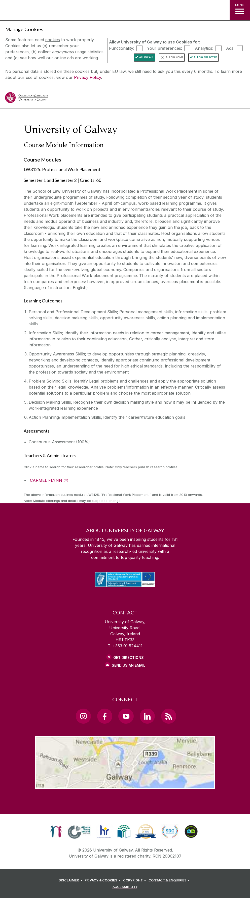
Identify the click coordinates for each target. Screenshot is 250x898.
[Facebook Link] (104, 716)
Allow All (146, 57)
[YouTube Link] (125, 716)
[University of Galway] (26, 98)
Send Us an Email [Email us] (128, 665)
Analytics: (204, 47)
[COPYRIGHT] (135, 880)
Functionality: (121, 47)
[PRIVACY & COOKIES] (103, 880)
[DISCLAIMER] (71, 880)
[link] (56, 831)
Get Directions (128, 657)
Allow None (174, 57)
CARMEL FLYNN (46, 480)
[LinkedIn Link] (147, 716)
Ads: (230, 47)
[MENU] (240, 10)
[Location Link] (125, 785)
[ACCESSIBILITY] (125, 887)
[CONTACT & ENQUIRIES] (170, 880)
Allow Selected (205, 57)
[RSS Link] (168, 716)
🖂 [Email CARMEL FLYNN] (65, 480)
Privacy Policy (87, 77)
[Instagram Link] (83, 716)
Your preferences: (164, 47)
